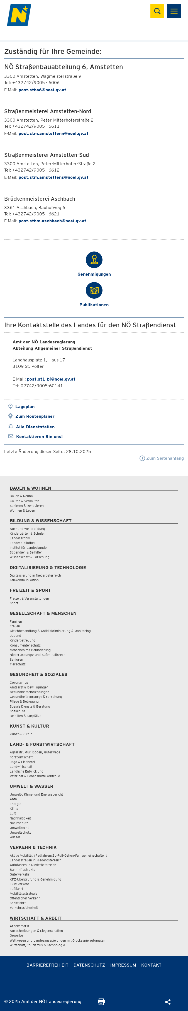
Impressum (123, 965)
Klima (14, 808)
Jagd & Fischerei (22, 762)
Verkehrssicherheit (24, 908)
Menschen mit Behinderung (30, 650)
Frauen (15, 626)
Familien (16, 621)
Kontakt (151, 965)
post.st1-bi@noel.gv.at (51, 379)
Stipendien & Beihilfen (26, 552)
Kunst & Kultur (21, 734)
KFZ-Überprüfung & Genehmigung (35, 879)
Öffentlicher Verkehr (25, 898)
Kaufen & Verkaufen (24, 501)
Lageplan (25, 406)
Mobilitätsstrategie (23, 893)
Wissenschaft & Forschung (30, 557)
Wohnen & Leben (22, 510)
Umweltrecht (19, 828)
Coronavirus (19, 682)
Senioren (16, 659)
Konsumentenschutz (25, 645)
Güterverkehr (20, 874)
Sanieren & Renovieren (27, 506)
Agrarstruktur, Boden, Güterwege (35, 752)
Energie (15, 804)
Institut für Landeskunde (28, 547)
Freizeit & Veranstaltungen (29, 598)
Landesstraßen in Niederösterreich (36, 860)
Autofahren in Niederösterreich (33, 865)
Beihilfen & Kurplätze (25, 716)
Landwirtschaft (21, 766)
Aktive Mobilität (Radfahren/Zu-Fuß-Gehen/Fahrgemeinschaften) (59, 855)
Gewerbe (16, 935)
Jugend (15, 635)
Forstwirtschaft (21, 757)
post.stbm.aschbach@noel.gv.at (52, 220)
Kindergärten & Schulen (27, 533)
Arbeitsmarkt (19, 926)
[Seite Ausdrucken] (101, 1003)
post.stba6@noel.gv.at (42, 89)
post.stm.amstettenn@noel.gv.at (54, 133)
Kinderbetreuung (22, 640)
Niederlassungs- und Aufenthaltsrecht (38, 655)
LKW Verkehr (19, 884)
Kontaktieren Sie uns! (39, 436)
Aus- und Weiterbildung (27, 529)
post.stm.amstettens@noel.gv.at (54, 177)
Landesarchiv (20, 538)
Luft (13, 813)
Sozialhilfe (17, 711)
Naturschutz (19, 823)
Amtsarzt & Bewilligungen (29, 687)
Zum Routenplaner (35, 416)
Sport (14, 603)
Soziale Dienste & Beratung (30, 706)
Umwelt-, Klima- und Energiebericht (36, 794)
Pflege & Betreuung (24, 701)
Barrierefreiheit (47, 965)
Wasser (15, 837)
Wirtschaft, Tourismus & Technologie (37, 945)
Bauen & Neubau (22, 496)
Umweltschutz (20, 832)
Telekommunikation (24, 580)
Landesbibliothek (22, 543)
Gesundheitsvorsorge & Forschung (36, 697)
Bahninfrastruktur (23, 869)
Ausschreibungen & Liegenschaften (36, 931)
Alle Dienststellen (35, 426)
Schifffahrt (18, 903)
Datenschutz (89, 965)
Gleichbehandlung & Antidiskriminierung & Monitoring (50, 631)
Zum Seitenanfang (162, 458)
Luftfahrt (16, 889)
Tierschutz (18, 664)
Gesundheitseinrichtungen (29, 692)
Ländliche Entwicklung (26, 771)
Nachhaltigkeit (20, 818)
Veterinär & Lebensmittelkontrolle (35, 776)
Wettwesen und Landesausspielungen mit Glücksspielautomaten (57, 940)
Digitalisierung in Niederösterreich (35, 575)
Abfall (14, 799)
